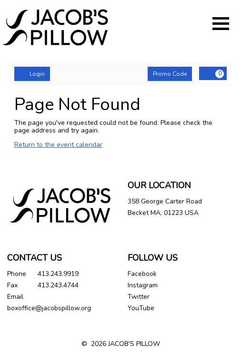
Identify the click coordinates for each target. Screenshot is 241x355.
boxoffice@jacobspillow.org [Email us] (49, 308)
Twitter (139, 296)
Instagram (143, 285)
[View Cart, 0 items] (213, 73)
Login (32, 74)
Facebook (142, 273)
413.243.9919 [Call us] (58, 273)
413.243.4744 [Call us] (58, 285)
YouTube (141, 308)
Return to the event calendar (58, 144)
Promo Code (170, 74)
